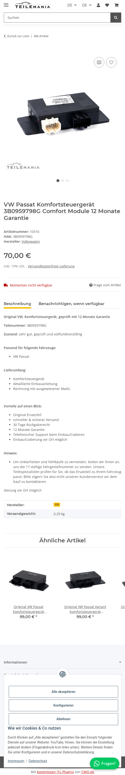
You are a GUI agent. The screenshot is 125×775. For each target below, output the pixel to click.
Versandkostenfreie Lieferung (51, 266)
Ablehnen (63, 719)
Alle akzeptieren (63, 692)
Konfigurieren (63, 705)
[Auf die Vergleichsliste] (99, 62)
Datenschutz (38, 761)
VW (57, 504)
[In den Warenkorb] (7, 50)
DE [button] (69, 5)
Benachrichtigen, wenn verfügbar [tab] (72, 304)
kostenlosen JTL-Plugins (55, 772)
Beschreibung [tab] (17, 304)
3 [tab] (67, 180)
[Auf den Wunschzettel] (111, 62)
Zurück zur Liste (18, 36)
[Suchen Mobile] (57, 17)
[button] (98, 5)
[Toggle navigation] (6, 3)
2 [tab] (62, 180)
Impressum (16, 761)
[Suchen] (115, 17)
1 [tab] (57, 180)
